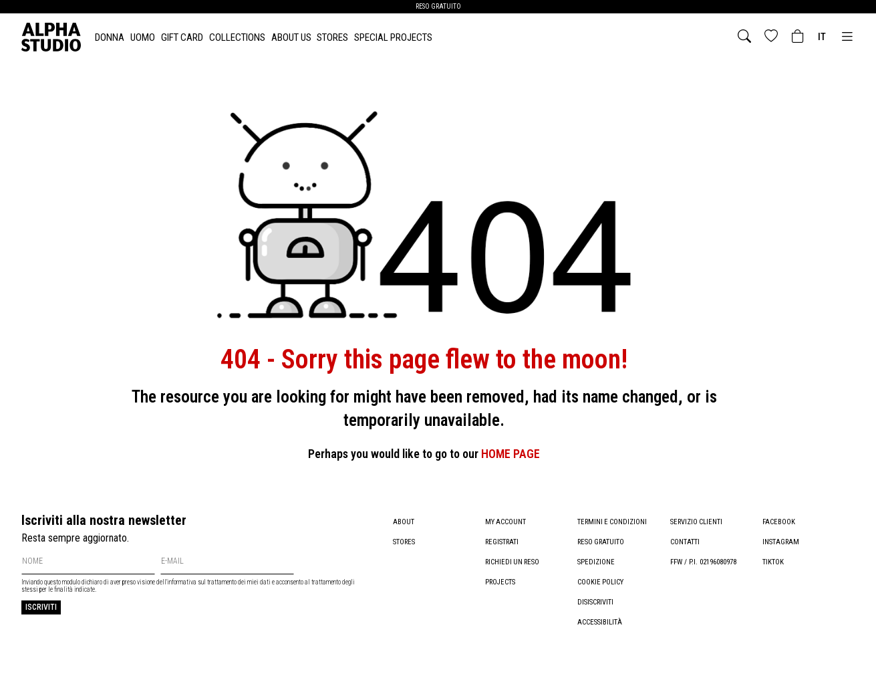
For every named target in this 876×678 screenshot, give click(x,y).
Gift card (182, 37)
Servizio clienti (697, 522)
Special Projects (393, 37)
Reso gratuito (601, 542)
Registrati (502, 542)
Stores (332, 37)
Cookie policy (600, 582)
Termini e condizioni (613, 522)
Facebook (778, 522)
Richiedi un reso (513, 562)
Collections (237, 37)
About (403, 522)
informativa (181, 582)
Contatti (685, 542)
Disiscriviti (595, 602)
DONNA (109, 37)
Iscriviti (41, 607)
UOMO (142, 37)
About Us (291, 37)
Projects (500, 582)
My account (506, 522)
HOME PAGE (510, 454)
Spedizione (596, 562)
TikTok (773, 562)
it (822, 37)
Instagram (781, 542)
